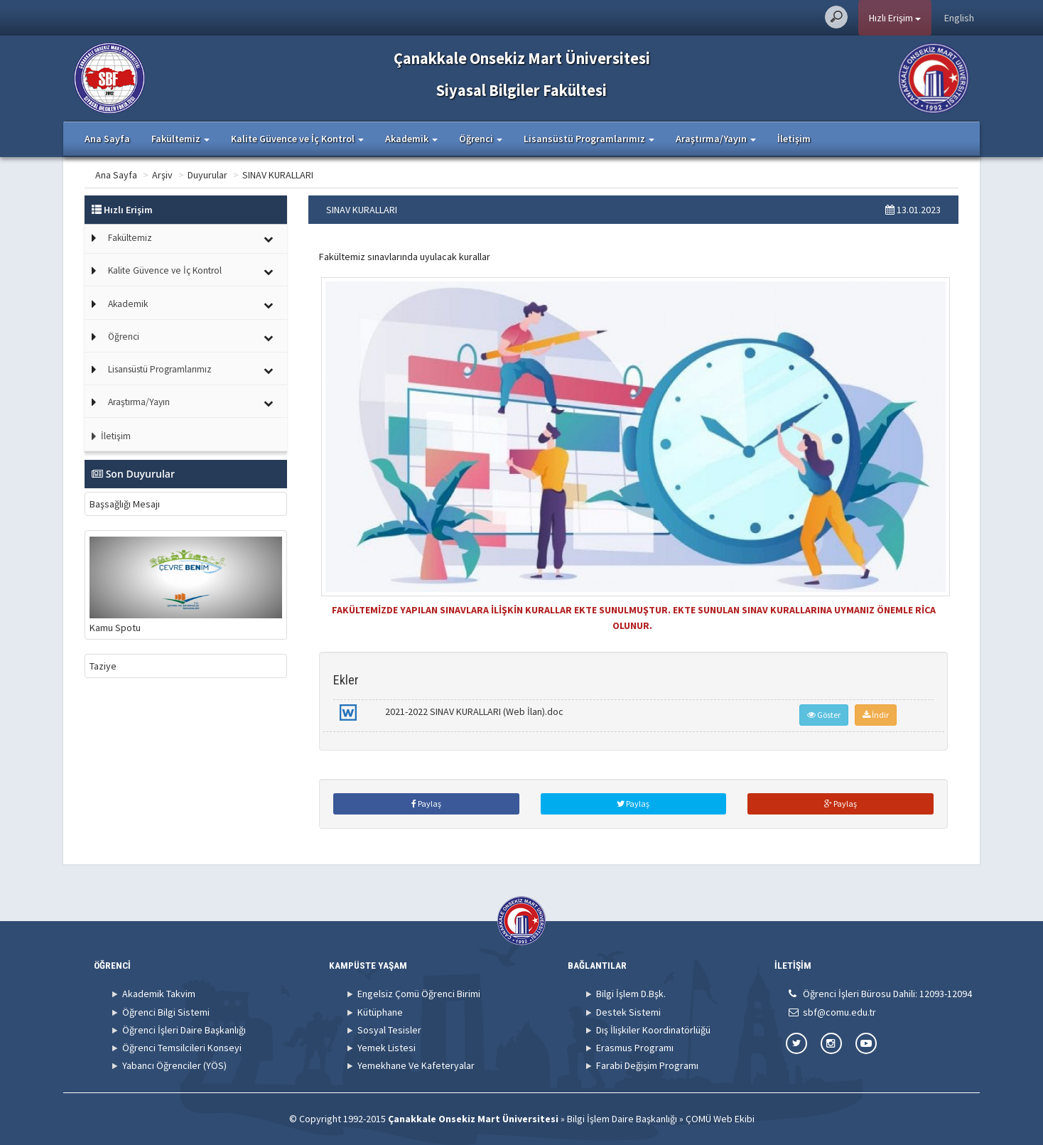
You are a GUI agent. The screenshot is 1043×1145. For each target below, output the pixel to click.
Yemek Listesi (386, 1047)
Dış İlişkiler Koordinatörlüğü (653, 1029)
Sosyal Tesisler (389, 1029)
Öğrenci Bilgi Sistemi (166, 1012)
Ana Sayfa (107, 138)
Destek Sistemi (628, 1012)
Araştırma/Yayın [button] (716, 138)
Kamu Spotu (186, 584)
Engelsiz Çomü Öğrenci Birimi (418, 993)
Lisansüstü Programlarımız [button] (589, 138)
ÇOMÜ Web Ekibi (720, 1118)
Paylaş (426, 803)
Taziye (103, 666)
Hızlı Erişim (895, 17)
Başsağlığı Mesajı (125, 504)
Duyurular (207, 174)
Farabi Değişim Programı (647, 1065)
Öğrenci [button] (480, 138)
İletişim (794, 138)
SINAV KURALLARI (277, 174)
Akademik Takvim (158, 993)
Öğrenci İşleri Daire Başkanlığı (184, 1029)
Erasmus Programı (635, 1047)
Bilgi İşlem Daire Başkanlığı (622, 1118)
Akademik (128, 304)
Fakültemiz (130, 238)
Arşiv (162, 174)
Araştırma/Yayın (139, 402)
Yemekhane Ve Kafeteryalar (416, 1065)
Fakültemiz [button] (180, 138)
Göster (824, 714)
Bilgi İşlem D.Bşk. (631, 993)
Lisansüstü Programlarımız (160, 369)
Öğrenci (123, 336)
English (959, 17)
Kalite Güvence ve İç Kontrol (165, 270)
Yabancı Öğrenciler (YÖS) (174, 1065)
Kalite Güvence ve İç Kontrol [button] (297, 138)
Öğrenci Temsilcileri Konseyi (182, 1047)
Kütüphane (380, 1012)
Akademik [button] (411, 138)
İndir (876, 714)
